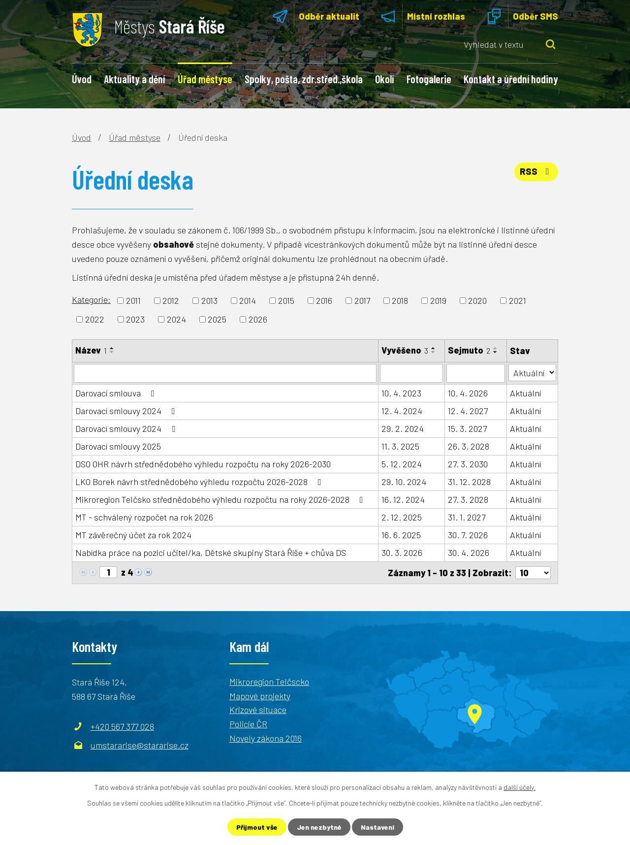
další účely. (520, 787)
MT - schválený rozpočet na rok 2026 (144, 517)
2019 (438, 300)
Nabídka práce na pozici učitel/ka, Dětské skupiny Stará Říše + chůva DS (210, 552)
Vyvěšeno (404, 350)
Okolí (384, 78)
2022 (94, 319)
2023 (135, 319)
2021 (517, 300)
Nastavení (377, 827)
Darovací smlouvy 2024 (127, 410)
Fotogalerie (429, 78)
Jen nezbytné (319, 827)
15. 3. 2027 (467, 428)
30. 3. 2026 (401, 552)
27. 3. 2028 (468, 499)
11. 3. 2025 (400, 446)
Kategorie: (91, 299)
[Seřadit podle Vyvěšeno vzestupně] (433, 348)
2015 (286, 300)
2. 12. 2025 (401, 517)
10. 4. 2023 (401, 393)
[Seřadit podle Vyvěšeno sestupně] (433, 352)
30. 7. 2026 (468, 534)
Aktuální (525, 393)
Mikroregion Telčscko (269, 681)
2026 (258, 319)
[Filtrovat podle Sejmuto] (475, 373)
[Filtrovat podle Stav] (532, 372)
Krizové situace (257, 709)
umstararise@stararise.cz (140, 745)
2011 (133, 300)
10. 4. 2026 (468, 393)
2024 (176, 319)
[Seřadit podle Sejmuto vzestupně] (495, 348)
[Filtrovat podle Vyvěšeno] (411, 373)
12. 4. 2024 (401, 410)
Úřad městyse (205, 78)
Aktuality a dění (134, 78)
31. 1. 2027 (466, 517)
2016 (324, 300)
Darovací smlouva (116, 393)
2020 (477, 300)
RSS (536, 171)
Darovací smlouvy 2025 (118, 446)
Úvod (82, 78)
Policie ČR (248, 723)
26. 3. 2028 (468, 446)
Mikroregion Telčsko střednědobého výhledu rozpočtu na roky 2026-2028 (221, 499)
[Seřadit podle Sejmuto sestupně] (495, 352)
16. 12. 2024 (403, 499)
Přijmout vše (257, 827)
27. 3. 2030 (468, 463)
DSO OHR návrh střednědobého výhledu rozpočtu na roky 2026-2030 (203, 463)
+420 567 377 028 (122, 726)
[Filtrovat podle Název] (225, 373)
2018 (400, 300)
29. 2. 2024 (402, 428)
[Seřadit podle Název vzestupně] (112, 348)
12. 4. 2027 (468, 410)
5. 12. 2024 (401, 463)
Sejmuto (469, 350)
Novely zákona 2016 (265, 738)
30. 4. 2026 (468, 552)
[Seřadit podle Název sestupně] (112, 352)
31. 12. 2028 (469, 481)
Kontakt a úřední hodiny (511, 78)
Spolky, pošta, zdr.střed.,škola (304, 78)
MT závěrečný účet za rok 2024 (133, 534)
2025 (217, 319)
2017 (362, 300)
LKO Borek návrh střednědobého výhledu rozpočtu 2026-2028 (200, 481)
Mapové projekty (259, 695)
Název (91, 350)
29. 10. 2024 (403, 481)
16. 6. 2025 (401, 534)
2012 (170, 300)
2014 (247, 300)
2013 (209, 300)
